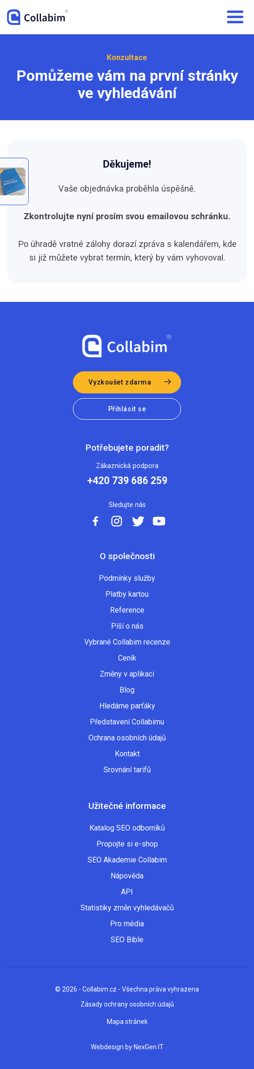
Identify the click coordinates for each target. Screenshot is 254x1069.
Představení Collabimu (127, 721)
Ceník (127, 658)
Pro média (127, 923)
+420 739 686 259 (127, 480)
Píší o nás (127, 626)
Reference (127, 610)
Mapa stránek (127, 1021)
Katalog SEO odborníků (127, 827)
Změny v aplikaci (127, 673)
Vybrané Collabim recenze (127, 642)
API (127, 891)
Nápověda (127, 875)
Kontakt (127, 753)
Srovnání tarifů (127, 769)
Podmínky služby (127, 578)
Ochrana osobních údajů (127, 737)
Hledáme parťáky (127, 705)
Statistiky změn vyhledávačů (127, 907)
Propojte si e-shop (127, 843)
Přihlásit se (127, 409)
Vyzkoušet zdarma (119, 382)
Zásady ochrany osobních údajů (127, 1004)
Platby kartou (127, 594)
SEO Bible (127, 939)
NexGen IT (149, 1047)
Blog (127, 689)
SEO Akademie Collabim (127, 859)
